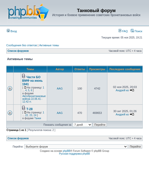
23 (30, 115)
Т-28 (29, 109)
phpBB (66, 151)
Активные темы (49, 45)
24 (35, 115)
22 (26, 115)
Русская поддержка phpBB (74, 153)
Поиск (136, 31)
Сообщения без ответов (21, 45)
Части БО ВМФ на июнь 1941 (32, 80)
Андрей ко (122, 90)
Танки (37, 118)
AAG (60, 88)
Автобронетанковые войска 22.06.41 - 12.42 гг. (34, 99)
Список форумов (18, 51)
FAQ (123, 31)
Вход (12, 31)
